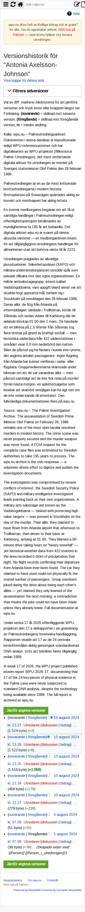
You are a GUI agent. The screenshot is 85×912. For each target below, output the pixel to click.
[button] (42, 91)
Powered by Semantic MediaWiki (61, 890)
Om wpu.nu (35, 880)
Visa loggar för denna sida (24, 80)
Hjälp (76, 13)
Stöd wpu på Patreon (16, 884)
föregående (37, 717)
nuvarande (17, 737)
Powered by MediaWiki (27, 890)
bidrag (65, 725)
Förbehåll (52, 880)
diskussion (50, 725)
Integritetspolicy (13, 880)
